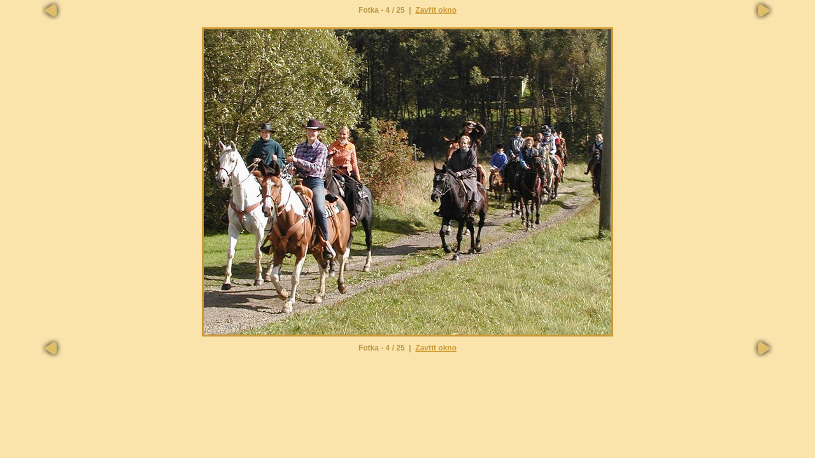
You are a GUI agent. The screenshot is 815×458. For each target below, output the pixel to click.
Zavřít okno (436, 10)
